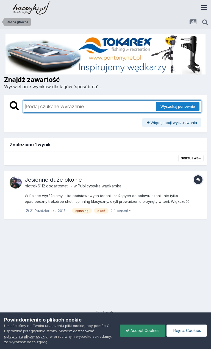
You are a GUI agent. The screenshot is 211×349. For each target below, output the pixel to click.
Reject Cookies (186, 330)
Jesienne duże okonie (53, 179)
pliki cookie (74, 325)
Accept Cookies (143, 330)
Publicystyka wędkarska (99, 186)
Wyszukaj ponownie (177, 106)
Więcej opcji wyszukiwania (172, 122)
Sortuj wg (191, 158)
